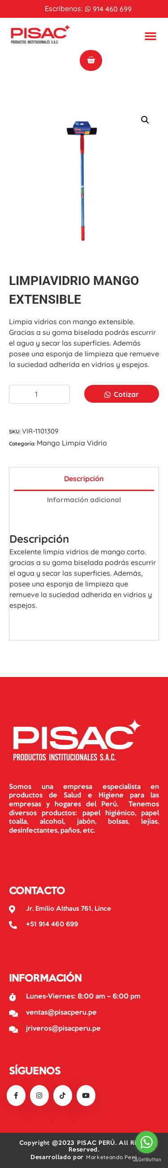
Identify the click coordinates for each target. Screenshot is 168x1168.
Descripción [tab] (84, 478)
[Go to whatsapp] (146, 1142)
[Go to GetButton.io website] (146, 1159)
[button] (145, 120)
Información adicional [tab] (84, 499)
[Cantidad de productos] (39, 394)
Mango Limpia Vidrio (72, 442)
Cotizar (126, 394)
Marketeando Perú (112, 1157)
